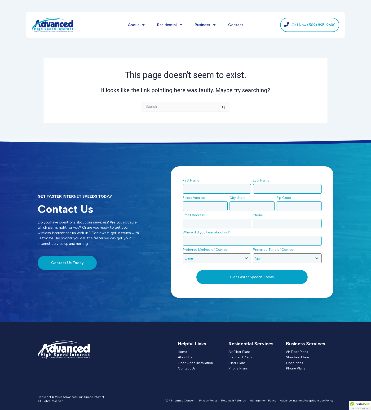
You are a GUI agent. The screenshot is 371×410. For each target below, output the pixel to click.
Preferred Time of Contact (275, 250)
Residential (170, 25)
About (136, 25)
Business (205, 25)
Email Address (195, 215)
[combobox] (217, 258)
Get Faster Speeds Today (252, 277)
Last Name (262, 180)
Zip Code (285, 198)
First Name (192, 180)
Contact (235, 25)
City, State (239, 198)
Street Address (195, 198)
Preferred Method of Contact (207, 250)
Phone (259, 215)
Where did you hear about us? (207, 232)
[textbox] (212, 258)
